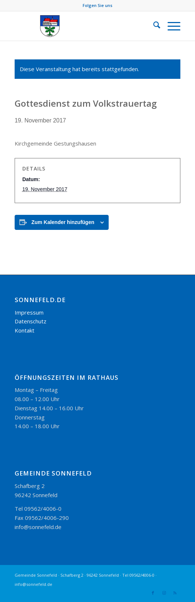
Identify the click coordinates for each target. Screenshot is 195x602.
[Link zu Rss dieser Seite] (174, 592)
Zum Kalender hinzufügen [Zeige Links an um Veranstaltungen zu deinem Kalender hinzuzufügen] (62, 222)
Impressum (29, 312)
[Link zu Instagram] (163, 592)
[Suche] (153, 26)
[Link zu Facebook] (152, 592)
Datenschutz (30, 321)
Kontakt (24, 330)
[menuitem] (153, 26)
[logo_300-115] (81, 26)
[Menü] (170, 26)
